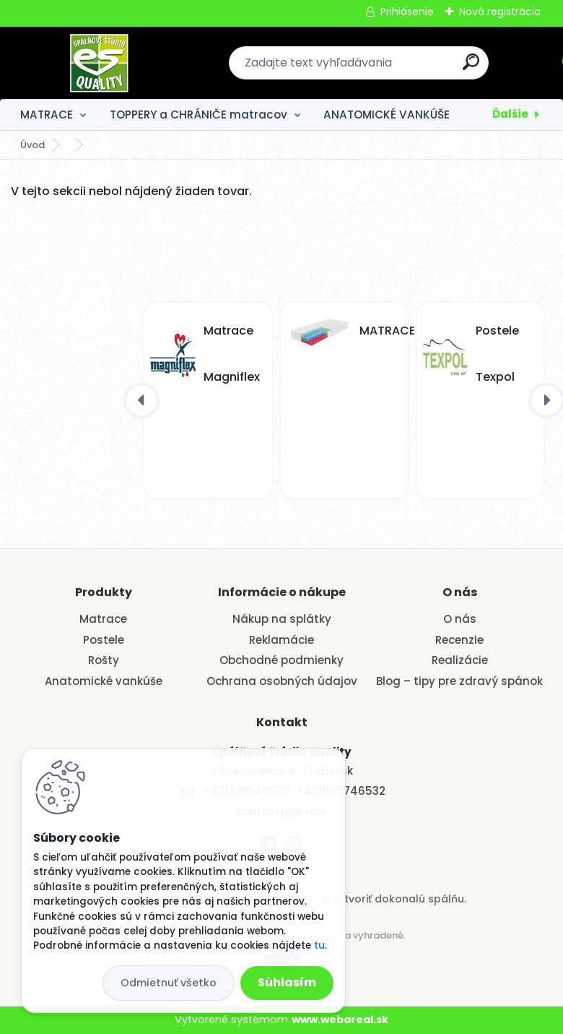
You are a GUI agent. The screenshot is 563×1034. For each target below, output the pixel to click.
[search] (471, 67)
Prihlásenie (407, 11)
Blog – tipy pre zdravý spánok (459, 681)
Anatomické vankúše (103, 681)
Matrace (103, 618)
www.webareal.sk (340, 1019)
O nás (459, 618)
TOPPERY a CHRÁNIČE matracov (198, 114)
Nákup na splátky (281, 618)
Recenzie (459, 639)
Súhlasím (287, 982)
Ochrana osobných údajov (281, 681)
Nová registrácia (500, 11)
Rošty (103, 660)
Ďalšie (510, 113)
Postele (103, 639)
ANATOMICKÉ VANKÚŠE (386, 114)
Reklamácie (281, 639)
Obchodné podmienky (281, 660)
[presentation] (141, 400)
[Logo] (99, 63)
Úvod (32, 145)
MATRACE (46, 114)
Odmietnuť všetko (169, 982)
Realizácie (460, 660)
